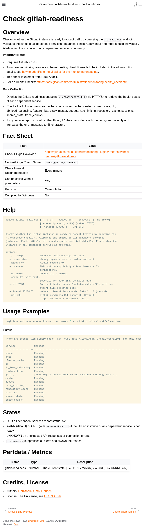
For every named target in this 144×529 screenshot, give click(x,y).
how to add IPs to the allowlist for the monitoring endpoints (60, 71)
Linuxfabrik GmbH (37, 521)
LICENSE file (52, 496)
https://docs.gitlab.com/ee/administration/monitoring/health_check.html (82, 82)
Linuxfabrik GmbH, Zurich (34, 491)
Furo (16, 524)
